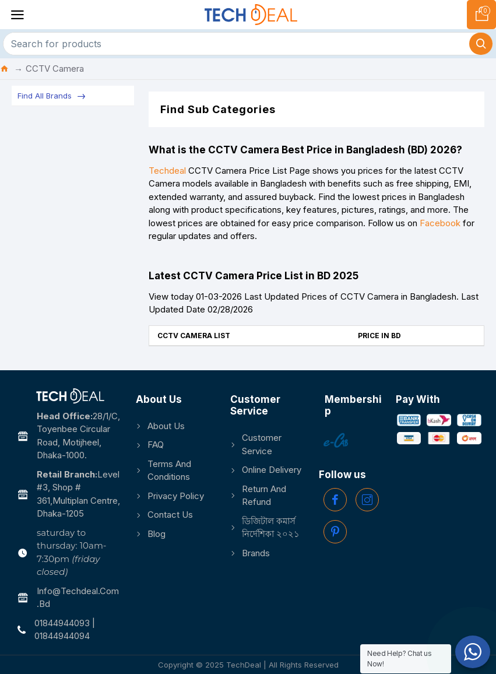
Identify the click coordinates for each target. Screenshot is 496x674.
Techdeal (167, 170)
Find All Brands (44, 95)
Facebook (440, 223)
